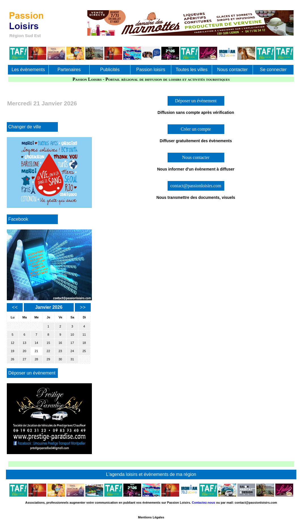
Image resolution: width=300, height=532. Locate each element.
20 (24, 351)
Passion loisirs (150, 69)
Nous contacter (232, 69)
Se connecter (273, 69)
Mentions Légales (151, 517)
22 (48, 351)
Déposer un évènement (31, 373)
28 (36, 359)
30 (60, 359)
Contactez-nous (203, 502)
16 (60, 342)
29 (48, 359)
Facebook (18, 219)
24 (72, 351)
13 (24, 342)
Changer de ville (24, 126)
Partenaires (69, 69)
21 (36, 351)
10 (72, 334)
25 (84, 351)
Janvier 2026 (48, 307)
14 (36, 342)
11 (84, 334)
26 (12, 359)
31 (72, 359)
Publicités (109, 69)
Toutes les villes (192, 69)
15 (48, 342)
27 (24, 359)
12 (12, 342)
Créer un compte (196, 129)
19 (12, 351)
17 (72, 342)
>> (83, 307)
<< (15, 307)
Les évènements (28, 69)
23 (60, 351)
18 (84, 342)
